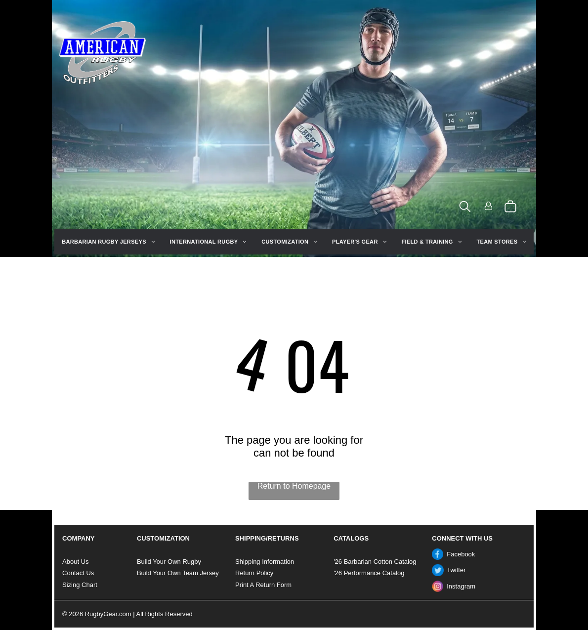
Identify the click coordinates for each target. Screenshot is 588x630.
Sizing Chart (79, 584)
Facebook (461, 554)
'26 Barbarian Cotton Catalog (375, 561)
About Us (75, 561)
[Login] (488, 207)
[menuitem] (108, 242)
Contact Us (78, 573)
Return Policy (254, 573)
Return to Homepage (294, 486)
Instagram (461, 586)
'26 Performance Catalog (369, 573)
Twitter (456, 570)
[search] (465, 207)
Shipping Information (264, 561)
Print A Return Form (263, 584)
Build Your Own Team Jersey (178, 573)
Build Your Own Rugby (169, 561)
